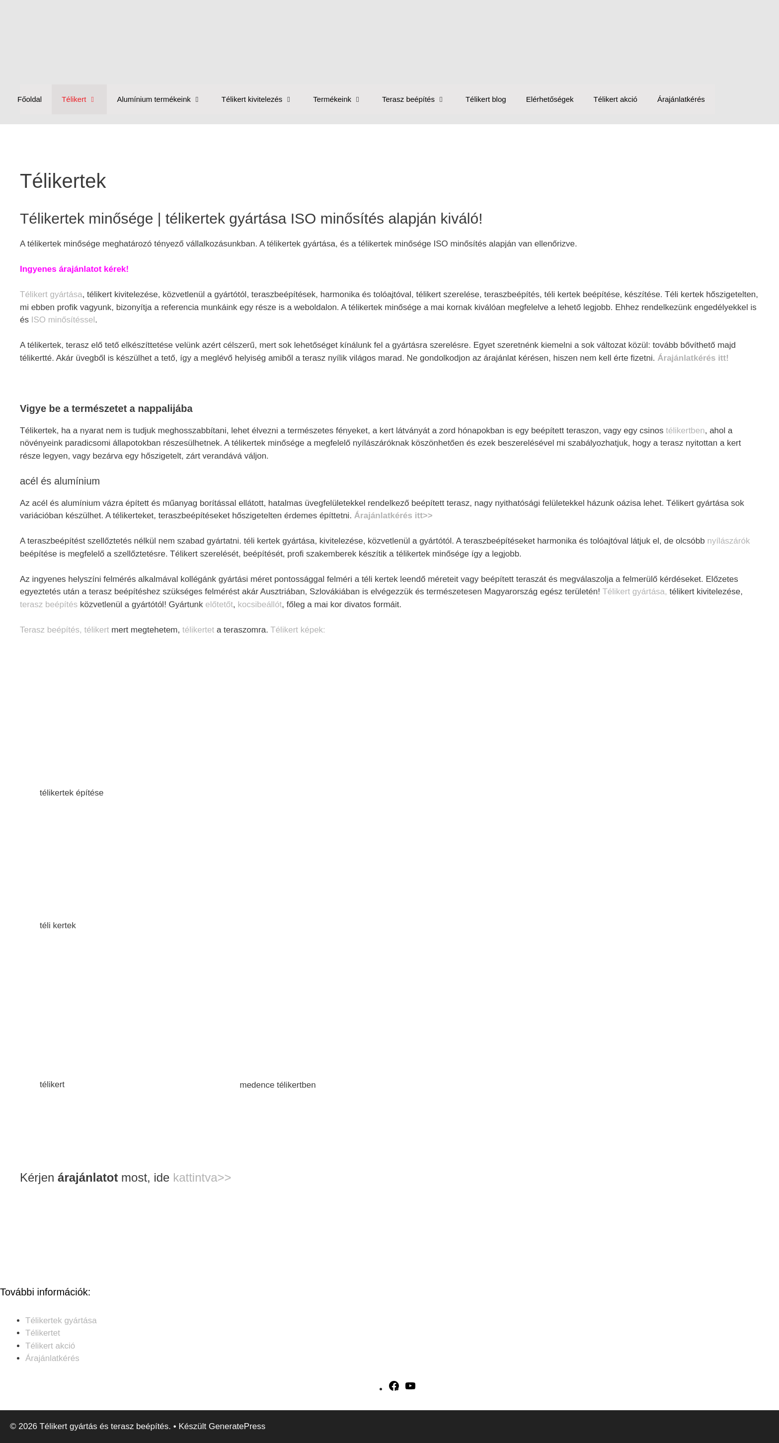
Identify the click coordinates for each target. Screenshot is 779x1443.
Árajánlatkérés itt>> (393, 515)
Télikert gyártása (51, 294)
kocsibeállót (260, 604)
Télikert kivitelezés (263, 99)
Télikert (84, 99)
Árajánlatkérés (681, 99)
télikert (96, 630)
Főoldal (29, 99)
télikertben (685, 430)
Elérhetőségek (550, 99)
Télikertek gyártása (61, 1320)
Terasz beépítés (419, 99)
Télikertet (42, 1333)
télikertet (198, 630)
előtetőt (219, 604)
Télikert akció (615, 99)
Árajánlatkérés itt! (694, 358)
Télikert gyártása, (634, 591)
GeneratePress (237, 1426)
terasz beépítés (49, 604)
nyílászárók (728, 541)
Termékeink (342, 99)
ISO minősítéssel (63, 319)
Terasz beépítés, (51, 630)
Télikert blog (486, 99)
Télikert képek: (297, 630)
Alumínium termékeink (164, 99)
